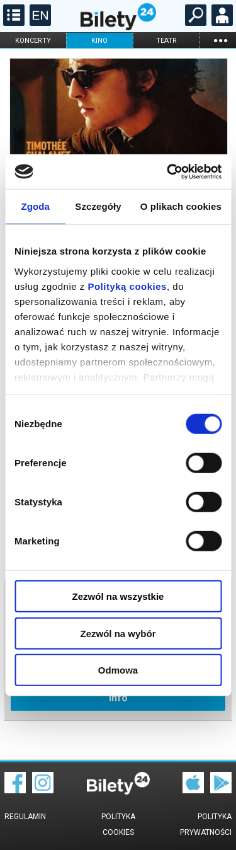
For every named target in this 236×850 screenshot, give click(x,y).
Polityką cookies (127, 285)
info (118, 698)
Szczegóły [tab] (98, 206)
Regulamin (25, 816)
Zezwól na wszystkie (118, 596)
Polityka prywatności (206, 824)
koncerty (33, 41)
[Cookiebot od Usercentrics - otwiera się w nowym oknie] (168, 171)
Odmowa (118, 670)
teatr (166, 41)
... (220, 40)
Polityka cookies (118, 824)
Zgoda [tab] (35, 206)
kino (99, 41)
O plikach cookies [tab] (181, 206)
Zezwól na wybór (117, 633)
